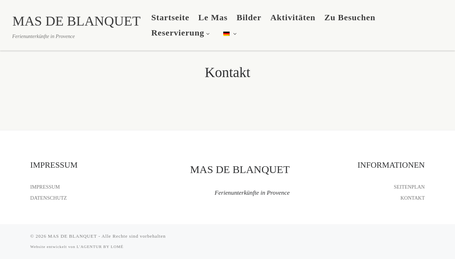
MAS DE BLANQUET (72, 236)
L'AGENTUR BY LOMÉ (100, 246)
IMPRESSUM (45, 187)
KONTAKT (413, 198)
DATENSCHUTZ (48, 198)
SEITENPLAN (409, 187)
